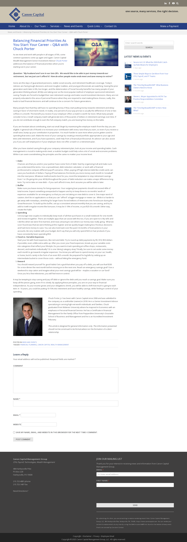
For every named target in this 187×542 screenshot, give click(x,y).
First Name (102, 480)
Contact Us (111, 26)
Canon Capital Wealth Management (53, 345)
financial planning (28, 345)
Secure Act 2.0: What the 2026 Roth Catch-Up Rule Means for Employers (150, 63)
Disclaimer (87, 536)
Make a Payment (169, 26)
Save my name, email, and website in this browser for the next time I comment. (57, 432)
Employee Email (107, 536)
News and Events (73, 26)
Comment (18, 365)
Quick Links (93, 26)
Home (11, 26)
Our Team (40, 26)
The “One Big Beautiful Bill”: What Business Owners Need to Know (150, 86)
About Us (25, 26)
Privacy (96, 536)
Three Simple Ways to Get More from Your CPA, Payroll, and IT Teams (150, 75)
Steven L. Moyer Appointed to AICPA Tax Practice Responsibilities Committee (150, 97)
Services (54, 26)
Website (17, 424)
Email (16, 415)
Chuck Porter (61, 60)
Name (16, 399)
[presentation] (118, 495)
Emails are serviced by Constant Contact (110, 527)
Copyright (77, 536)
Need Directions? (20, 491)
